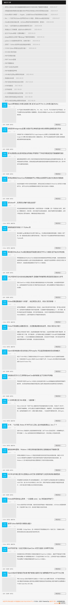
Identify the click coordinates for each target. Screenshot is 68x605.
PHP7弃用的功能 (9, 55)
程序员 (11, 124)
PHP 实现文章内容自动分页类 (14, 82)
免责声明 (5, 601)
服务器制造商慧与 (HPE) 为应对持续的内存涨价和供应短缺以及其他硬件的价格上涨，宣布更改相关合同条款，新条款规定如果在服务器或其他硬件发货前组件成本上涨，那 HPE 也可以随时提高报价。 (34, 161)
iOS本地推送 (8, 85)
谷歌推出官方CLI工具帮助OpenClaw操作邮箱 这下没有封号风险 (30, 375)
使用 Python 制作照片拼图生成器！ (20, 523)
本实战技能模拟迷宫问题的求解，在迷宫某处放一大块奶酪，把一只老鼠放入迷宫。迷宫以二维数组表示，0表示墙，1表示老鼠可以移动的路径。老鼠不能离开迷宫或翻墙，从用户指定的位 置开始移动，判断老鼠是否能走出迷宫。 (33, 211)
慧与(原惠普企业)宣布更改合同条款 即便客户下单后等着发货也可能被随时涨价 (35, 153)
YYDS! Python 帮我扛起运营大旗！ (15, 48)
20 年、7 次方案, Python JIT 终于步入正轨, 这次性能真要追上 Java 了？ (32, 425)
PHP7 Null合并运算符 (11, 67)
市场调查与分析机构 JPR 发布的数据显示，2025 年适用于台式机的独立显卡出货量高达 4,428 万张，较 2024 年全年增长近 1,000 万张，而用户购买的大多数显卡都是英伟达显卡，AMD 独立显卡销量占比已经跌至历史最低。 (33, 482)
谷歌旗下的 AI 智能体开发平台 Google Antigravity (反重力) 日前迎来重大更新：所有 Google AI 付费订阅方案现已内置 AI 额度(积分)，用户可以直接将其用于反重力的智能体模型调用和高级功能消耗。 (33, 137)
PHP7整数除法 (9, 63)
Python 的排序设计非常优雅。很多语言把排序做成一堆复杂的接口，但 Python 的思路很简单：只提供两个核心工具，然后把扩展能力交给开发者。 (34, 505)
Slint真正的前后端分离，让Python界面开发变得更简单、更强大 (24, 22)
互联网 (7, 124)
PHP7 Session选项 (10, 59)
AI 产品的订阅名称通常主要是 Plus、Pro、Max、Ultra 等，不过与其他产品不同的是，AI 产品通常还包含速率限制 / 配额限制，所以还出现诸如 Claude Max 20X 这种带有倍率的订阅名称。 (34, 112)
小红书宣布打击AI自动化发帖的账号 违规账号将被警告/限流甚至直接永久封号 (35, 277)
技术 (4, 124)
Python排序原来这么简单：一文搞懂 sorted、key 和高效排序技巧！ (31, 499)
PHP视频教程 (17, 601)
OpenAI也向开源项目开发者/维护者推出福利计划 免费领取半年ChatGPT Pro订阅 (36, 573)
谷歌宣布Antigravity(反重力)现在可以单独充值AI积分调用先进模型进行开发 (34, 128)
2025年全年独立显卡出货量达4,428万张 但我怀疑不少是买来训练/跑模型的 (34, 474)
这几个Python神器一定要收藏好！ (15, 33)
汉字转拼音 (8, 89)
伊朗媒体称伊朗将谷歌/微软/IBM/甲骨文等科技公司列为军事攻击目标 (26, 11)
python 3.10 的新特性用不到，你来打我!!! (17, 41)
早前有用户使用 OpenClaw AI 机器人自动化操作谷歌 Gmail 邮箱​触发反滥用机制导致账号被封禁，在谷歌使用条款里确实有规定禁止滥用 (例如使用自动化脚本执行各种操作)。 (33, 382)
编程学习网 (52, 601)
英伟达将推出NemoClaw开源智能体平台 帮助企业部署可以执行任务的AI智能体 (35, 178)
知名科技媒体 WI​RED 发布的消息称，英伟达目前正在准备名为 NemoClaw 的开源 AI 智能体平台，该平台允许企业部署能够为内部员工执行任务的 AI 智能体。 (34, 185)
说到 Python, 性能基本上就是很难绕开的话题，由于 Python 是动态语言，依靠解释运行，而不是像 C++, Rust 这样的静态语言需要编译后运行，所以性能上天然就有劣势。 (33, 431)
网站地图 (10, 601)
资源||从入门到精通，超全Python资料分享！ (18, 29)
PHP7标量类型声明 (10, 70)
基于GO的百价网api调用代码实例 (15, 100)
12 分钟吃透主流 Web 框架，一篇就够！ (22, 400)
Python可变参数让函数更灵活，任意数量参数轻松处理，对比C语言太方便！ (34, 326)
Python (4, 223)
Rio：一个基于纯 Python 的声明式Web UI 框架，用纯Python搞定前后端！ (27, 18)
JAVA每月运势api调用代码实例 (14, 74)
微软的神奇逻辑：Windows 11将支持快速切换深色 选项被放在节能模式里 (33, 449)
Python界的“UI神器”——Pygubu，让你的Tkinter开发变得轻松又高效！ (26, 14)
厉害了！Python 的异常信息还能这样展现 (17, 44)
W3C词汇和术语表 (10, 52)
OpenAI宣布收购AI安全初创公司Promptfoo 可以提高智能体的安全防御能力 (34, 351)
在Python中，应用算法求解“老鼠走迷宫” (22, 203)
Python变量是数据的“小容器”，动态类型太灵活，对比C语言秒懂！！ (32, 301)
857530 (56, 603)
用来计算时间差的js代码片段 (13, 97)
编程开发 (13, 223)
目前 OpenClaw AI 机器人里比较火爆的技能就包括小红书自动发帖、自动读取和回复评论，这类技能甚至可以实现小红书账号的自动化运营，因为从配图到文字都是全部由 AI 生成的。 (33, 285)
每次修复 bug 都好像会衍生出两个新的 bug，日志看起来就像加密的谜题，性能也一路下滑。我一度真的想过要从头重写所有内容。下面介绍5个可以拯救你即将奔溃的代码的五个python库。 (33, 235)
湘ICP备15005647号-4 (27, 601)
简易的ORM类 (9, 78)
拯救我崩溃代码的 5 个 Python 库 (19, 227)
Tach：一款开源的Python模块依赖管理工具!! (18, 26)
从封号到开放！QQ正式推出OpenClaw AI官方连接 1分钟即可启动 (31, 548)
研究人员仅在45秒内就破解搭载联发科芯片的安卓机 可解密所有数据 (26, 7)
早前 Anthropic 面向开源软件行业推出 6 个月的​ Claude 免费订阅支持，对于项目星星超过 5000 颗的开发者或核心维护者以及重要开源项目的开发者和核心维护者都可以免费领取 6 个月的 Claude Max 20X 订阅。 (33, 581)
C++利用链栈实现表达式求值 (13, 93)
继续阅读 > (58, 124)
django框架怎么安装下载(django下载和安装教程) (19, 37)
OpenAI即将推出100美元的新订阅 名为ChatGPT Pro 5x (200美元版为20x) (33, 104)
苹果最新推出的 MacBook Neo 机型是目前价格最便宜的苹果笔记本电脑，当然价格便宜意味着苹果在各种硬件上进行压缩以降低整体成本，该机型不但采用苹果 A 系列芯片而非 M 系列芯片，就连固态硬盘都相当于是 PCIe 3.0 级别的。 (34, 260)
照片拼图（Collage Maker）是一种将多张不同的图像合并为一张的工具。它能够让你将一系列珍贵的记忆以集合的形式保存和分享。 (33, 530)
